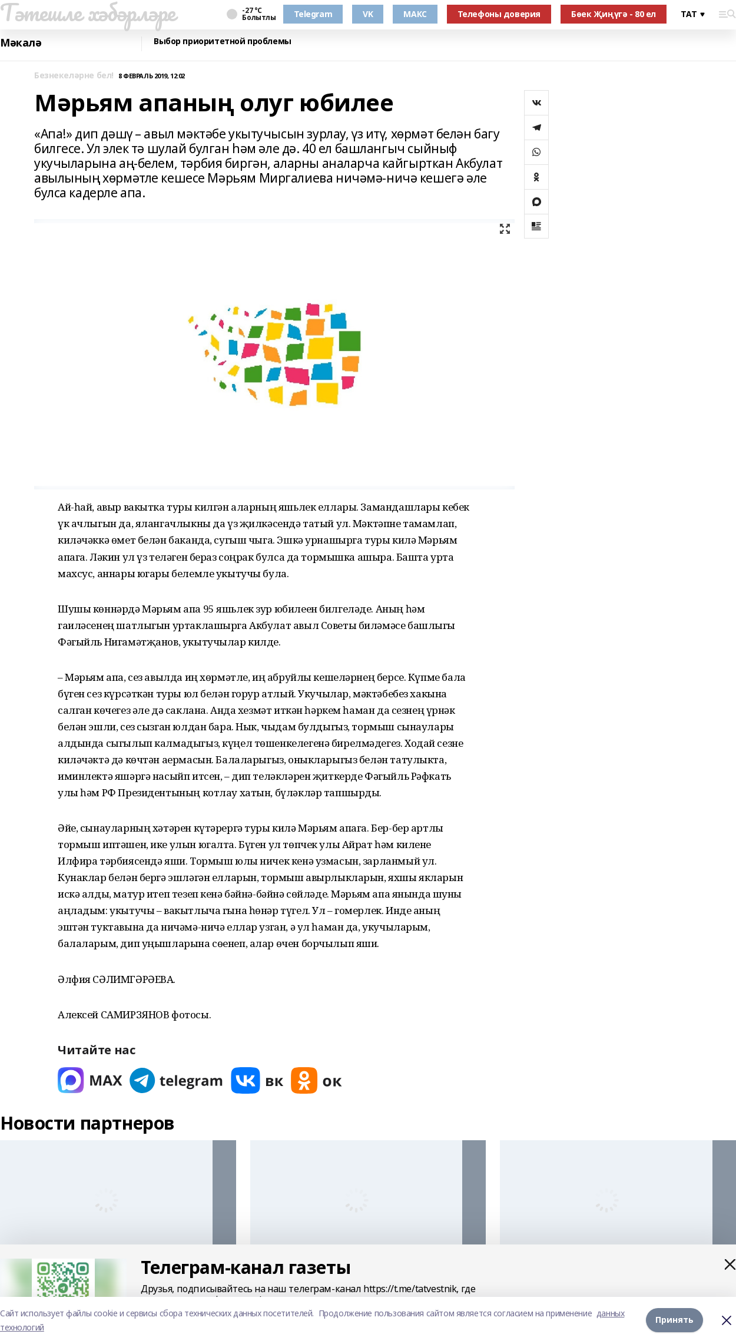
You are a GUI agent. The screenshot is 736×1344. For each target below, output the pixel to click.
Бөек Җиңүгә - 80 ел (613, 13)
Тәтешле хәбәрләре (87, 12)
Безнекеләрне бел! (74, 76)
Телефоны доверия (499, 13)
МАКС (414, 13)
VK (368, 13)
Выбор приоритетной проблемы (222, 42)
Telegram (313, 13)
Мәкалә (20, 43)
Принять (674, 1320)
